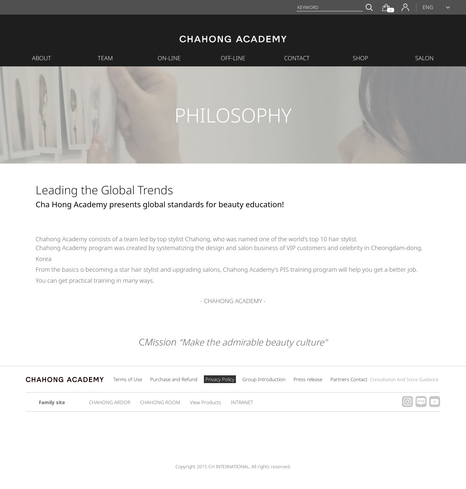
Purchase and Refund (173, 379)
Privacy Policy (219, 379)
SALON (424, 58)
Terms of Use (127, 379)
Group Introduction (263, 379)
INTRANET (242, 402)
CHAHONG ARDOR (109, 402)
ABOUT (41, 58)
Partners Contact (384, 379)
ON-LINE (169, 58)
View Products (205, 402)
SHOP (360, 58)
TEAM (105, 58)
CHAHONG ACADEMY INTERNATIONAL (233, 41)
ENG (428, 7)
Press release (308, 379)
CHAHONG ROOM (160, 402)
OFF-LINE (233, 58)
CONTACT (297, 58)
